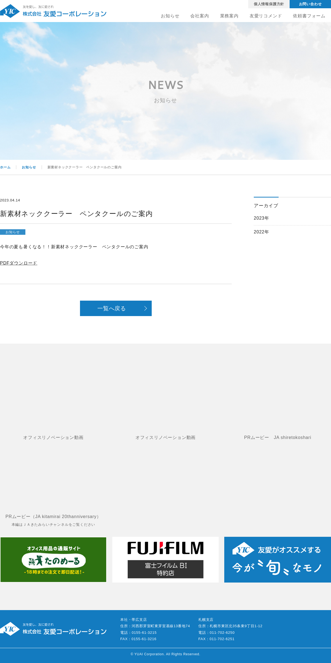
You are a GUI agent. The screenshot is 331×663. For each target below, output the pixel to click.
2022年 (261, 232)
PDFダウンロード (18, 263)
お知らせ (13, 232)
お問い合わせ (310, 4)
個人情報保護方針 (269, 4)
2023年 (261, 218)
